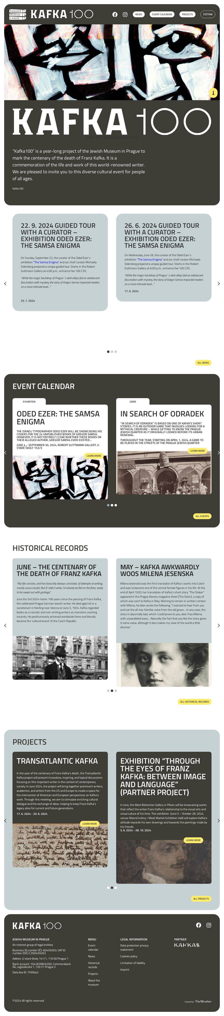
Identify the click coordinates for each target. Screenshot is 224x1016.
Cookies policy (128, 956)
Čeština (208, 14)
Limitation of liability (132, 963)
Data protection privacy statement (134, 947)
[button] (5, 283)
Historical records (94, 965)
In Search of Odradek (162, 414)
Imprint (124, 969)
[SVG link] (62, 14)
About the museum (94, 982)
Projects (93, 974)
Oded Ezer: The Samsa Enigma (58, 418)
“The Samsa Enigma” (46, 262)
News (91, 956)
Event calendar (93, 947)
